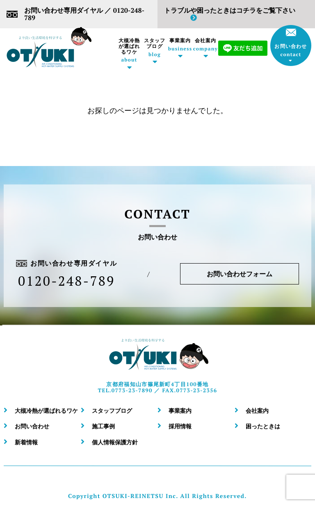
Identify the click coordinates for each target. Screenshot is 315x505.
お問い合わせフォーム (239, 273)
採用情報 (180, 426)
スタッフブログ (154, 47)
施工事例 (103, 426)
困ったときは (263, 426)
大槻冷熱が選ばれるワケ (129, 50)
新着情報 (26, 442)
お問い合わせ (290, 43)
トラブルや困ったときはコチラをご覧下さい (229, 14)
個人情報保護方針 (115, 442)
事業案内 (180, 45)
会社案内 (205, 45)
